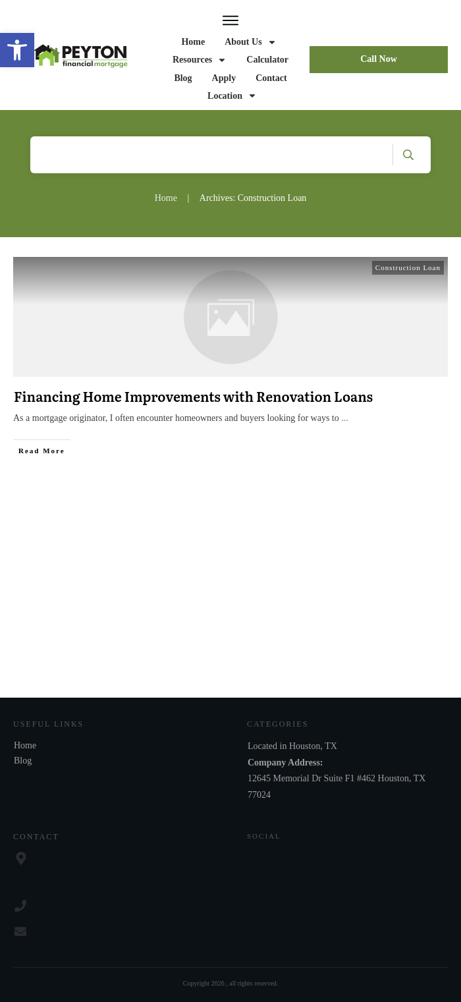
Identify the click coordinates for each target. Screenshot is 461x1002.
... (344, 418)
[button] (17, 50)
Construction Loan (408, 267)
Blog (23, 760)
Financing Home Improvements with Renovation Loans (193, 396)
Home (25, 745)
